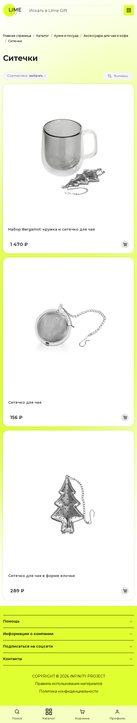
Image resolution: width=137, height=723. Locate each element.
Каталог (42, 36)
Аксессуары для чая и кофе (106, 36)
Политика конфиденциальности (68, 691)
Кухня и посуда (66, 36)
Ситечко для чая (24, 402)
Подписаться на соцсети (68, 646)
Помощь (68, 621)
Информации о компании (68, 634)
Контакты (68, 659)
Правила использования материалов (68, 683)
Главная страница (17, 36)
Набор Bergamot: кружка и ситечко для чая (51, 229)
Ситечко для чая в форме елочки (41, 575)
